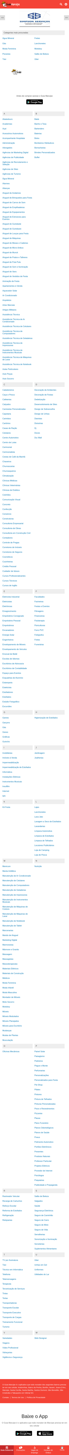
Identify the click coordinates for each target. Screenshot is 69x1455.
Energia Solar (8, 635)
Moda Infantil (8, 988)
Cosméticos (7, 557)
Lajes (36, 807)
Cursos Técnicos (9, 581)
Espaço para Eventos (11, 673)
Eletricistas (7, 602)
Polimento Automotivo (43, 1142)
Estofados (6, 697)
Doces (37, 433)
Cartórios (6, 423)
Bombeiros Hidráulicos (44, 143)
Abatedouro (7, 119)
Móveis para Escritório (12, 1026)
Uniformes (38, 1270)
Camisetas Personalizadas (14, 409)
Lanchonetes (40, 43)
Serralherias (39, 1234)
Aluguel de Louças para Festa (15, 234)
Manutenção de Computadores (15, 885)
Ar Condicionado (9, 295)
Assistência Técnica (11, 315)
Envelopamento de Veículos (14, 649)
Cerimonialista (8, 452)
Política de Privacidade (36, 1397)
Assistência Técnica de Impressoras (12, 344)
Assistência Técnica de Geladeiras (17, 338)
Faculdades (39, 597)
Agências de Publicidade (13, 157)
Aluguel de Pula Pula (11, 262)
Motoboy (38, 49)
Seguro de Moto (41, 1225)
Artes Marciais (8, 305)
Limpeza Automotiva (43, 831)
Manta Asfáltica (9, 871)
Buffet (37, 157)
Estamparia (7, 683)
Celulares (6, 433)
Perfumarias (39, 1071)
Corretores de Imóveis (12, 547)
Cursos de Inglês (9, 585)
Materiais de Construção (13, 973)
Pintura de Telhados (43, 1099)
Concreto (6, 504)
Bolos (36, 138)
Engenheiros (7, 640)
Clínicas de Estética (11, 490)
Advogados (7, 148)
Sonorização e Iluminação (45, 1239)
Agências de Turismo (11, 174)
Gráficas (6, 737)
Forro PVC (39, 630)
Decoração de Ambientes (45, 390)
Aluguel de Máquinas (11, 238)
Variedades (7, 1338)
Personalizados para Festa (46, 1080)
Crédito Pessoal (9, 566)
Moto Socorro (8, 1002)
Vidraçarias (7, 1352)
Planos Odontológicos (43, 1128)
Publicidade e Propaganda (45, 1185)
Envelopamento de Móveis (14, 644)
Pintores (38, 1094)
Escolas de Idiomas (10, 659)
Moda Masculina (9, 992)
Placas (37, 1118)
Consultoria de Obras (11, 528)
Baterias (38, 133)
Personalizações (41, 1075)
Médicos (6, 978)
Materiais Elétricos (10, 969)
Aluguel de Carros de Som (13, 202)
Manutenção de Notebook (13, 921)
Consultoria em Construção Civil (16, 533)
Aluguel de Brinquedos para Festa (17, 198)
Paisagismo (39, 1056)
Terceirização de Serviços (13, 1289)
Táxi (4, 59)
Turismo (5, 1327)
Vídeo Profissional (10, 1348)
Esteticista (6, 687)
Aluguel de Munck (10, 252)
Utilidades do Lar (41, 1274)
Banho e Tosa (40, 124)
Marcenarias (7, 930)
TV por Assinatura (10, 1260)
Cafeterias (6, 399)
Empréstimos (8, 625)
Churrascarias (8, 466)
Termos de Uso (18, 1397)
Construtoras (8, 519)
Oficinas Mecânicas (10, 1051)
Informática (7, 772)
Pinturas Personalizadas (45, 1104)
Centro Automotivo (10, 438)
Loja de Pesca (40, 855)
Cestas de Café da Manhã (13, 457)
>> (66, 17)
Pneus (37, 1137)
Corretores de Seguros (12, 552)
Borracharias (40, 148)
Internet (5, 791)
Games (5, 718)
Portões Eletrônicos (42, 1147)
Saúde (37, 1206)
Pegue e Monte (41, 1066)
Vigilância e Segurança (12, 1357)
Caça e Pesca (8, 395)
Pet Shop (38, 1085)
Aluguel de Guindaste (11, 224)
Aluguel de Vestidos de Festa (15, 276)
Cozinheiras (7, 562)
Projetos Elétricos (42, 1166)
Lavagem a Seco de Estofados (47, 822)
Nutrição (38, 866)
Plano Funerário (41, 1123)
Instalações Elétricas (11, 777)
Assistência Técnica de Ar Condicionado (13, 320)
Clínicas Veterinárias (11, 485)
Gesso (5, 732)
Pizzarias (6, 54)
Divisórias (38, 423)
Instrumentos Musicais (12, 782)
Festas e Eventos (42, 606)
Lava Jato (38, 817)
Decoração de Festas (43, 395)
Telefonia (6, 1274)
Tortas (5, 1298)
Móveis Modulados (10, 1016)
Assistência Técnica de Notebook (16, 364)
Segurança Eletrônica (43, 1211)
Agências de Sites (10, 169)
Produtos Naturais (42, 1156)
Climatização (8, 476)
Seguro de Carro (41, 1220)
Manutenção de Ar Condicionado (16, 876)
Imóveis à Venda (9, 758)
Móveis (5, 1012)
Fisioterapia (39, 621)
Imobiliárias (7, 753)
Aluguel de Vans (9, 272)
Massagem (7, 954)
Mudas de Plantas (10, 1035)
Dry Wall (38, 438)
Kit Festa (6, 807)
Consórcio (6, 514)
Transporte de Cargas (11, 1317)
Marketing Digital (9, 940)
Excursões (7, 706)
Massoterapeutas (9, 964)
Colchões (6, 495)
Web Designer (40, 1338)
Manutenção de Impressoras (14, 895)
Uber (36, 59)
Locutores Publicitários (44, 845)
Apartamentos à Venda (12, 286)
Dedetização (39, 399)
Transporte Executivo (11, 1313)
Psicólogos (39, 1175)
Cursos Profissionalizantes (14, 576)
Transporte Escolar (10, 1308)
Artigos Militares (9, 310)
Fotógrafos (39, 635)
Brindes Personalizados (44, 152)
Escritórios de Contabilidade (14, 668)
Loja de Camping (41, 850)
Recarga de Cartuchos (12, 1201)
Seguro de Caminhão (43, 1215)
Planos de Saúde (41, 1132)
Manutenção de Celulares (13, 881)
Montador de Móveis (11, 997)
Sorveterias (39, 1244)
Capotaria (6, 414)
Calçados (6, 404)
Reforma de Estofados (12, 1211)
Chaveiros (6, 462)
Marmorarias (7, 945)
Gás (4, 43)
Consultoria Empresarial (12, 523)
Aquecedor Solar (9, 291)
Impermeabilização (10, 763)
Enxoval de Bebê (9, 654)
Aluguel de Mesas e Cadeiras (15, 243)
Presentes (38, 1152)
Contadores (7, 538)
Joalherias (38, 758)
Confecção (7, 509)
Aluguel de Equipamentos (13, 212)
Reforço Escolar (9, 1206)
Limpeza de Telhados (43, 841)
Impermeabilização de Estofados (16, 767)
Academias (7, 124)
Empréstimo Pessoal (11, 621)
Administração (8, 143)
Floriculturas (39, 625)
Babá (36, 119)
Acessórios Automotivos (12, 133)
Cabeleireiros (8, 390)
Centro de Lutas (9, 442)
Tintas (5, 1293)
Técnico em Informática (12, 1270)
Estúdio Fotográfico (10, 702)
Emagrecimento (9, 611)
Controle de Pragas (10, 543)
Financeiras (39, 616)
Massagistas (7, 959)
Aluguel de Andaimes (11, 193)
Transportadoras (9, 1303)
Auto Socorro (8, 379)
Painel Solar (39, 1051)
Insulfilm (6, 786)
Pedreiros (38, 1061)
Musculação (7, 1040)
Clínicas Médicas (9, 481)
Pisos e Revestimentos (44, 1109)
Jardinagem (39, 753)
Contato (5, 1397)
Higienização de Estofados (46, 718)
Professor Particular (43, 1161)
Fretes (37, 38)
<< (2, 17)
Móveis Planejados (10, 1021)
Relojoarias (7, 1220)
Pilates (37, 1090)
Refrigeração (8, 1215)
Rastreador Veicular (11, 1196)
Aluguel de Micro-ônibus (12, 248)
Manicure (6, 866)
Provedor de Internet (43, 1171)
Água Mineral (8, 38)
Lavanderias (39, 826)
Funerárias (39, 644)
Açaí (4, 129)
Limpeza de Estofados (44, 836)
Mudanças (7, 1031)
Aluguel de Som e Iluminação (15, 267)
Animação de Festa (10, 281)
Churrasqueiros (9, 471)
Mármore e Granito (10, 950)
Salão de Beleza (41, 54)
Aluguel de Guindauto (11, 229)
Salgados (38, 1201)
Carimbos (6, 419)
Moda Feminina (9, 49)
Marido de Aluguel (10, 935)
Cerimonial (7, 447)
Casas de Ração (9, 428)
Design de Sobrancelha (44, 409)
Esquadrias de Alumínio (12, 678)
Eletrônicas (7, 606)
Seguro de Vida (41, 1230)
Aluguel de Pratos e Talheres (14, 257)
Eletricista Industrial (10, 597)
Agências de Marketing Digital (15, 152)
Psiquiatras (39, 1180)
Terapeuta (6, 1284)
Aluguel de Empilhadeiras (13, 207)
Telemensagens (9, 1279)
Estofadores (7, 692)
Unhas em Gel (40, 1265)
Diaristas (38, 419)
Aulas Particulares (10, 369)
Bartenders (39, 129)
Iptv (4, 796)
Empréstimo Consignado (13, 616)
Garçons (6, 723)
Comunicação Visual (11, 500)
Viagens (6, 1343)
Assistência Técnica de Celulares (16, 326)
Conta (62, 1448)
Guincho (6, 742)
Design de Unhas (41, 414)
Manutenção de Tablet (12, 926)
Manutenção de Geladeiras (14, 890)
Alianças (6, 188)
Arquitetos (6, 300)
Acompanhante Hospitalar (13, 138)
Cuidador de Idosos (10, 571)
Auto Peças (7, 374)
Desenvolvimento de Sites (45, 404)
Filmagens (38, 611)
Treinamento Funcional (12, 1322)
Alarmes (6, 183)
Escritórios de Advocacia (13, 664)
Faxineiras (38, 602)
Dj (35, 428)
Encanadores (8, 630)
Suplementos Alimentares (45, 1249)
